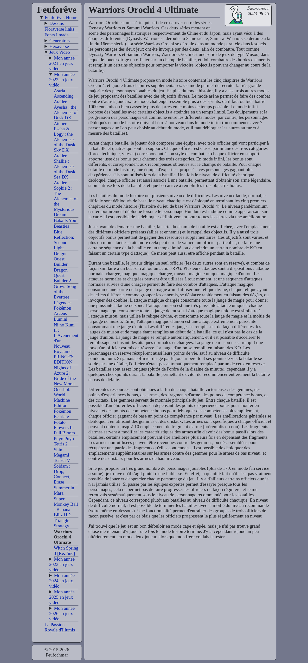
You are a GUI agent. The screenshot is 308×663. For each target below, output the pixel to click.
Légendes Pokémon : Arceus (64, 308)
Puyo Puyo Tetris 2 (64, 441)
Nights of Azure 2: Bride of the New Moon (65, 375)
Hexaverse (59, 46)
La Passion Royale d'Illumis (60, 627)
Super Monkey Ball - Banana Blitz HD (66, 506)
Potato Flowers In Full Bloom (64, 427)
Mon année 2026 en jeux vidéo (62, 613)
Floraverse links (59, 29)
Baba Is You (65, 220)
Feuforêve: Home (61, 17)
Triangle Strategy (61, 523)
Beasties (61, 226)
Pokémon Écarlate (62, 414)
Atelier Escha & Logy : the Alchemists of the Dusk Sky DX (64, 136)
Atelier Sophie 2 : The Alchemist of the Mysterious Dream (66, 198)
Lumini (60, 319)
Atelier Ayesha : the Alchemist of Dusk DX (66, 109)
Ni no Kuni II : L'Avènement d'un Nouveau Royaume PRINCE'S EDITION (66, 343)
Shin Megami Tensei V (62, 455)
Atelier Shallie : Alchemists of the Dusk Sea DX (64, 166)
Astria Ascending (63, 93)
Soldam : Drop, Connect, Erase (62, 474)
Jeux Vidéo (59, 52)
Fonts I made (57, 34)
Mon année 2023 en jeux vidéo (62, 564)
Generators (59, 40)
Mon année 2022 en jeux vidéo (62, 79)
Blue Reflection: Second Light (64, 239)
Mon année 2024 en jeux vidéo (62, 581)
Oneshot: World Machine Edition (62, 397)
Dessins (56, 23)
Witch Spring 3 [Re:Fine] (66, 550)
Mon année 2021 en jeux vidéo (62, 63)
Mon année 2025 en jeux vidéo (62, 597)
